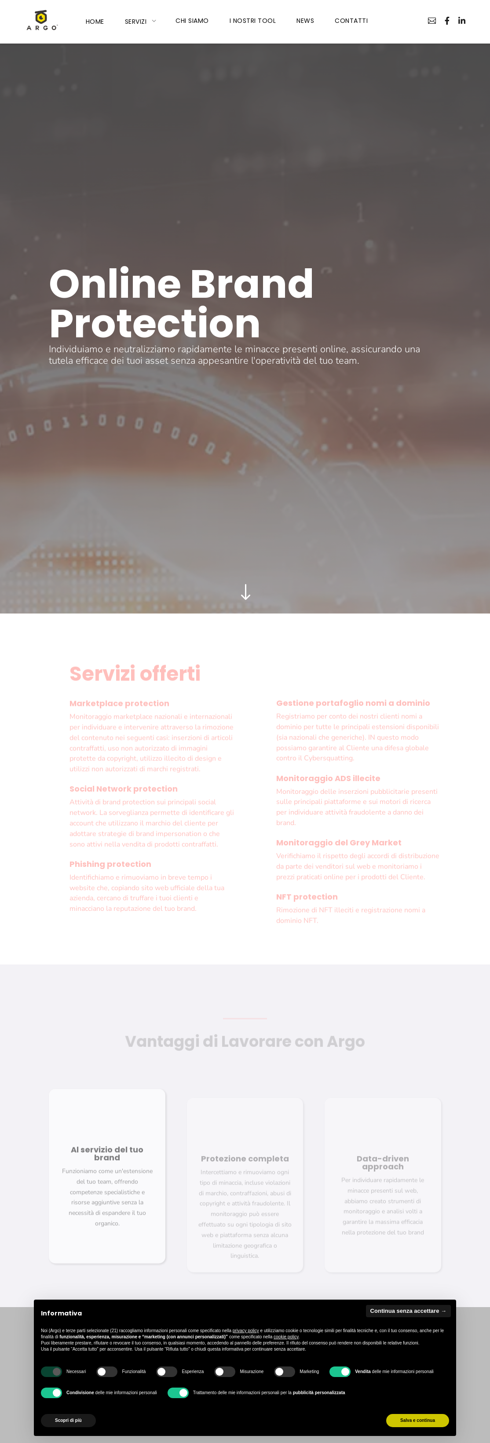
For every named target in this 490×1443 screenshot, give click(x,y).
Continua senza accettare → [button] (408, 1311)
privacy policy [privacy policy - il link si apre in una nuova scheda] (246, 1330)
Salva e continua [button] (417, 1420)
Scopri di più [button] (68, 1420)
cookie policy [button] (286, 1336)
